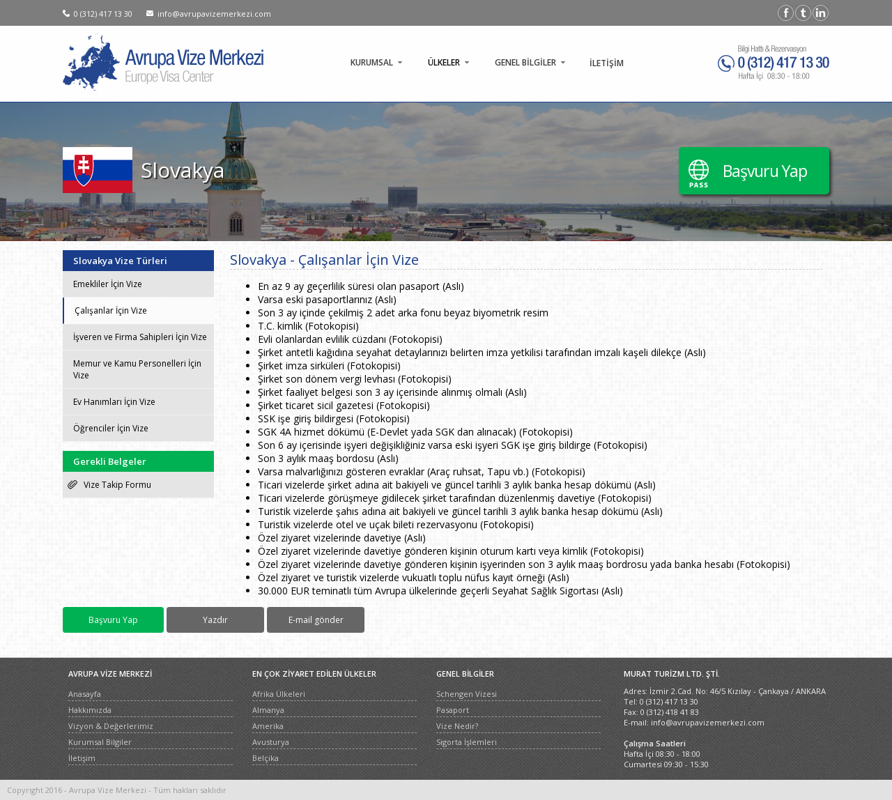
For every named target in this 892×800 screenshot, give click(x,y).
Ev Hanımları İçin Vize (114, 402)
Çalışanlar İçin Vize (111, 310)
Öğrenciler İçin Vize (110, 428)
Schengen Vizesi (466, 694)
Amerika (268, 726)
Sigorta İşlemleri (466, 742)
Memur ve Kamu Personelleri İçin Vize (137, 369)
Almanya (268, 710)
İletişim (81, 758)
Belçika (265, 758)
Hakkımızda (90, 710)
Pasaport (452, 710)
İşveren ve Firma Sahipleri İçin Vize (140, 337)
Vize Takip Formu (117, 485)
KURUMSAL (372, 62)
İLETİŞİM (607, 63)
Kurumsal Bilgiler (100, 742)
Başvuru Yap (765, 171)
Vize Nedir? (457, 726)
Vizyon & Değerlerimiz (110, 726)
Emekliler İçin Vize (107, 284)
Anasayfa (84, 694)
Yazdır (215, 620)
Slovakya (182, 169)
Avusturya (270, 742)
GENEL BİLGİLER (525, 62)
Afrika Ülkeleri (278, 694)
